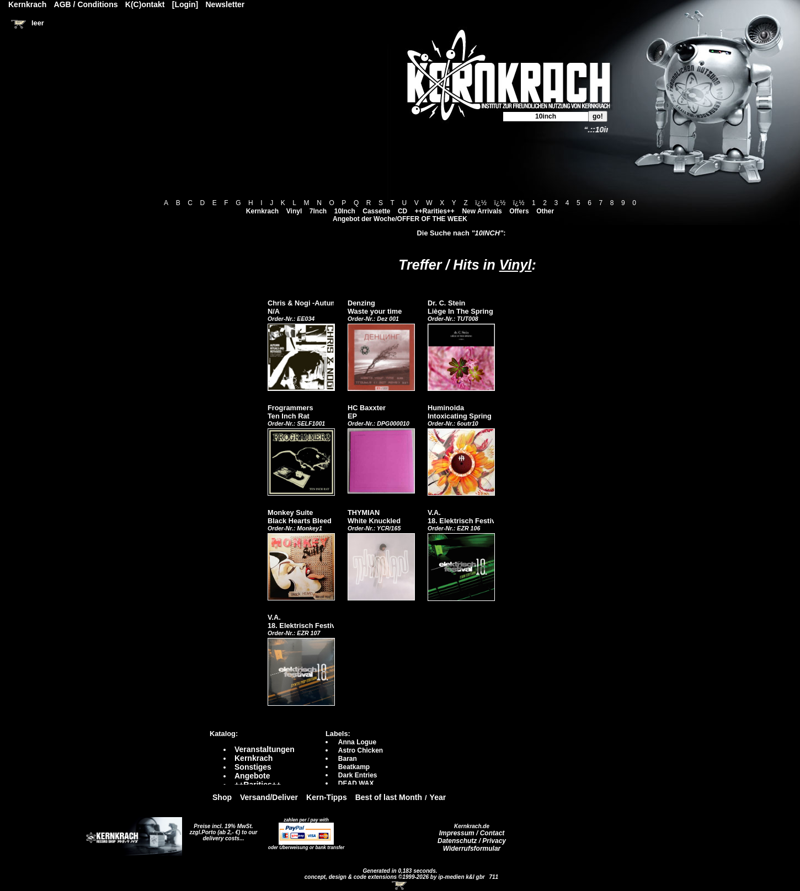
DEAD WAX (356, 783)
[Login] (185, 4)
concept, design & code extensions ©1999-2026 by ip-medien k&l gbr (396, 877)
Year (438, 797)
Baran (347, 759)
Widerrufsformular (472, 848)
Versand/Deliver (269, 797)
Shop (222, 797)
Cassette (376, 211)
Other (545, 211)
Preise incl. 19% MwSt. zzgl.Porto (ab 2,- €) (221, 829)
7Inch (318, 211)
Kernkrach (262, 211)
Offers (519, 211)
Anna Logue (357, 742)
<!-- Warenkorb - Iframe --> (400, 885)
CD (402, 211)
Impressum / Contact (472, 833)
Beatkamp (354, 767)
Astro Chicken (360, 750)
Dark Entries (357, 775)
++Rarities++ (435, 211)
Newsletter (225, 4)
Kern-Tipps (326, 797)
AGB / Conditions (86, 4)
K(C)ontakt (145, 4)
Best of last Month (388, 797)
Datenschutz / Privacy (472, 841)
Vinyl (294, 211)
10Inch (344, 211)
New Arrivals (482, 211)
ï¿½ (481, 203)
